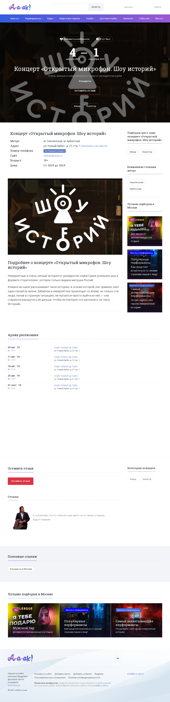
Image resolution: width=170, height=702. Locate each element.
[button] (119, 181)
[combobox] (70, 7)
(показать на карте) (94, 146)
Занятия (128, 18)
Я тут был (103, 38)
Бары (51, 18)
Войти (158, 6)
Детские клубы (109, 18)
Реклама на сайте (43, 674)
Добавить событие (82, 674)
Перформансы (34, 18)
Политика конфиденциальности (84, 677)
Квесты (15, 18)
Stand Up (91, 106)
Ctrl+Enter (13, 685)
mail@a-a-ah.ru (101, 685)
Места (159, 18)
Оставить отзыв (85, 90)
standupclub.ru (52, 155)
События (145, 18)
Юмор (77, 106)
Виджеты (99, 674)
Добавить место (62, 674)
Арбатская (135, 188)
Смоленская (136, 182)
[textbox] (70, 4)
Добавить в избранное (74, 38)
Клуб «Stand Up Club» (66, 347)
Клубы (90, 18)
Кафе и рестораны (70, 18)
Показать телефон (54, 151)
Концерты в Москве (21, 568)
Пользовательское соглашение (49, 677)
